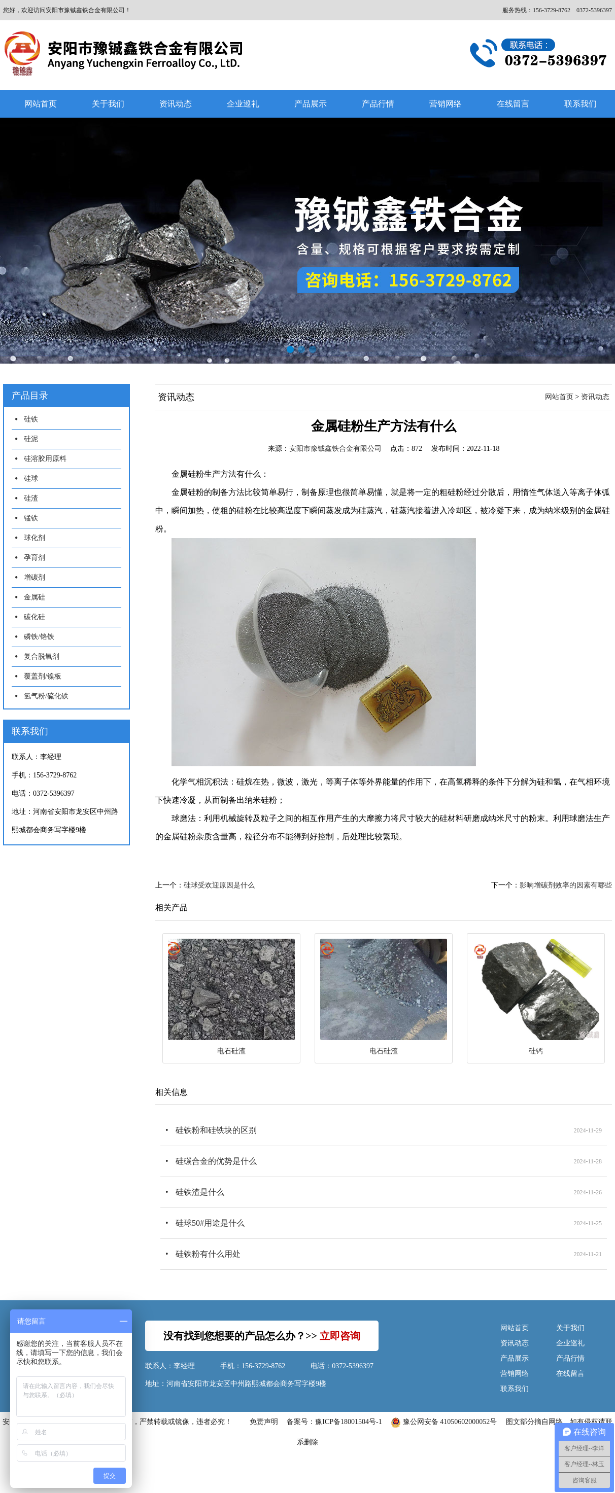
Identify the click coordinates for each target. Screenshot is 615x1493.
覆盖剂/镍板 (42, 676)
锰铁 (31, 518)
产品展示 (310, 103)
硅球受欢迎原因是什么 (219, 885)
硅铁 (31, 419)
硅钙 (536, 1051)
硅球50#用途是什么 (210, 1223)
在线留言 (513, 103)
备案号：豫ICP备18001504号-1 (334, 1422)
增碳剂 (34, 577)
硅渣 (31, 498)
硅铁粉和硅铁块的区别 (216, 1130)
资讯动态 (175, 103)
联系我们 (514, 1389)
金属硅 (34, 597)
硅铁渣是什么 (200, 1192)
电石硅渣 (231, 1051)
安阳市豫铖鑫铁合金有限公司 (335, 448)
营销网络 (445, 103)
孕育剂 (34, 557)
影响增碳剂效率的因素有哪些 (566, 885)
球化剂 (34, 538)
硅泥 (31, 439)
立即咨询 (340, 1335)
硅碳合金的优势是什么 (216, 1161)
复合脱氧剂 (41, 656)
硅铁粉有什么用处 (208, 1254)
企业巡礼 (243, 103)
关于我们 (108, 103)
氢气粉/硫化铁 (46, 696)
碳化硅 (34, 617)
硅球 (31, 478)
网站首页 (40, 103)
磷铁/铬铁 (39, 637)
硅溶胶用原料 (45, 459)
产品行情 (378, 103)
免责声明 (264, 1422)
